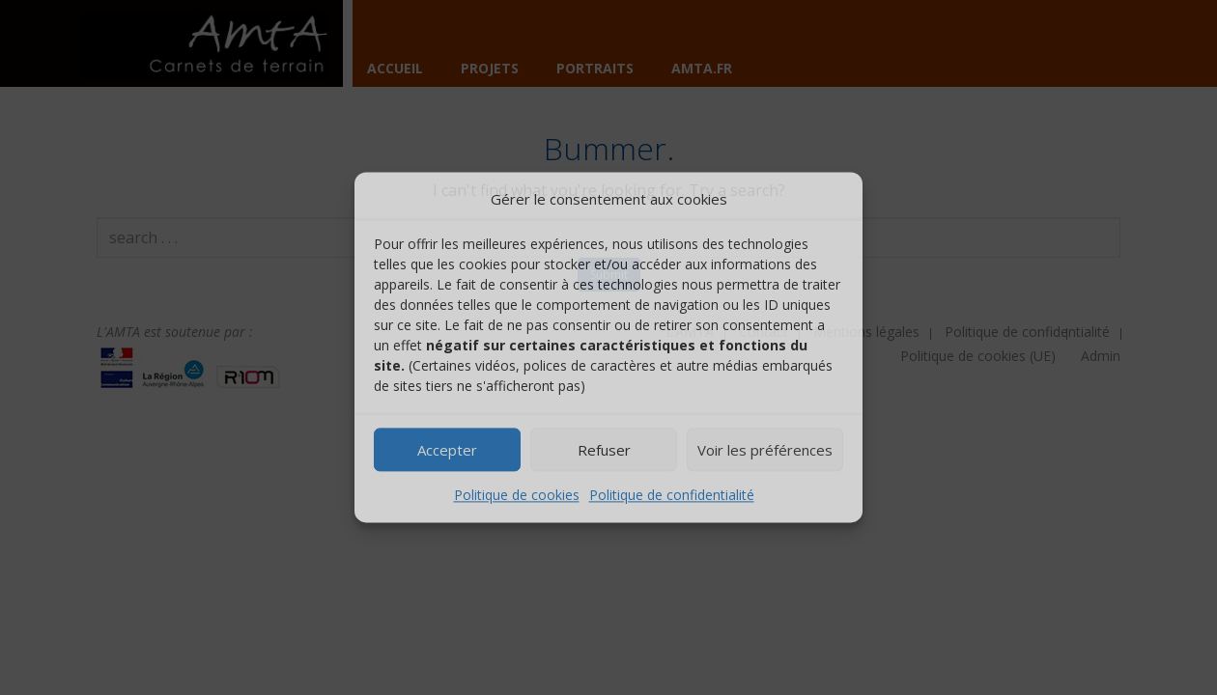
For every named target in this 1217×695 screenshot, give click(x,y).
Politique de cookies (517, 495)
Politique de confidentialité (671, 495)
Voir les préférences (765, 449)
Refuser (604, 449)
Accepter (447, 449)
